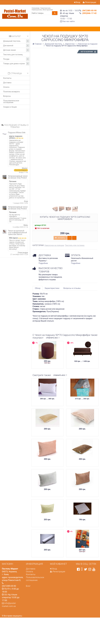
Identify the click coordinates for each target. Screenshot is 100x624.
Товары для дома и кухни (16, 63)
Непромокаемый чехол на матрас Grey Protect (18, 177)
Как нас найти (69, 21)
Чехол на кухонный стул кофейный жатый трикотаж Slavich (17, 232)
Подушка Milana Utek (16, 132)
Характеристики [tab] (52, 288)
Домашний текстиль (16, 41)
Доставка (7, 83)
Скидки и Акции (10, 107)
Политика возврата (11, 92)
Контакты (7, 78)
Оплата (6, 87)
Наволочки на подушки (54, 245)
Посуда (16, 59)
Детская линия (16, 50)
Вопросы (7, 96)
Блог (28, 586)
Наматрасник (45, 8)
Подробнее (43, 263)
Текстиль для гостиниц (13, 55)
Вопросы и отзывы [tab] (72, 288)
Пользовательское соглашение (11, 101)
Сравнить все (53, 338)
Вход (77, 2)
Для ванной (16, 45)
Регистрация (89, 2)
